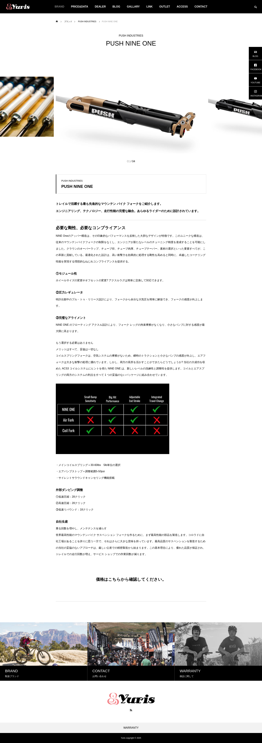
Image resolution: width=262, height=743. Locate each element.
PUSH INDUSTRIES (131, 35)
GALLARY (133, 6)
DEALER (100, 6)
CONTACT (200, 6)
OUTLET (164, 6)
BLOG (116, 6)
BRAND (59, 6)
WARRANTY (131, 727)
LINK (149, 6)
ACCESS (182, 6)
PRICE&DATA (79, 6)
